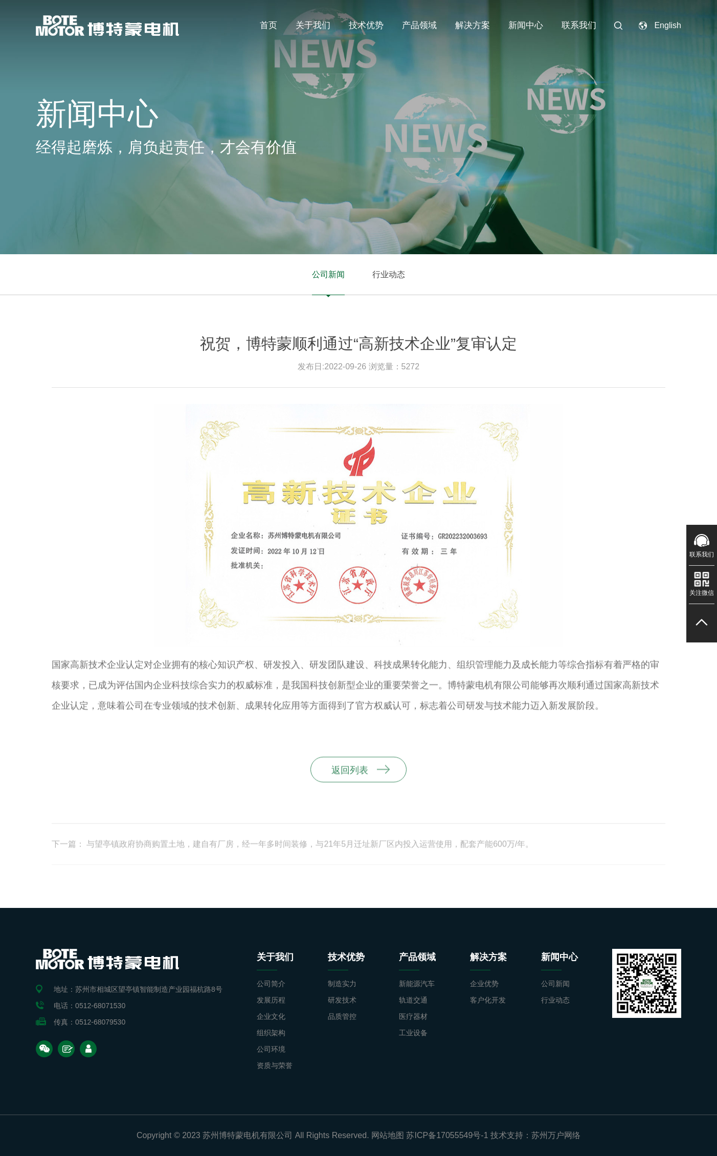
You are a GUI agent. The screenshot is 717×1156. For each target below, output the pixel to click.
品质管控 (342, 1016)
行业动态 (388, 274)
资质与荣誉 (275, 1065)
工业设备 (413, 1033)
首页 (268, 25)
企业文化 (271, 1016)
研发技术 (342, 1000)
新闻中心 (525, 25)
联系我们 (579, 25)
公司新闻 (328, 274)
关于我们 (313, 25)
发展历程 (271, 1000)
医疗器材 (413, 1016)
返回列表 (349, 774)
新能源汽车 (417, 984)
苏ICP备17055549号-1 (447, 1135)
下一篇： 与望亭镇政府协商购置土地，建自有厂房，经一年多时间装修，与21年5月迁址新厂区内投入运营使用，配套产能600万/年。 (292, 848)
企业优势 (484, 984)
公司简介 (271, 984)
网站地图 (387, 1135)
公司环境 (271, 1049)
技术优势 (366, 25)
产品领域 (419, 25)
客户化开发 (488, 1000)
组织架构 (271, 1033)
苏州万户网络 (555, 1135)
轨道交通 (413, 1000)
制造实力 (342, 984)
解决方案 (472, 25)
